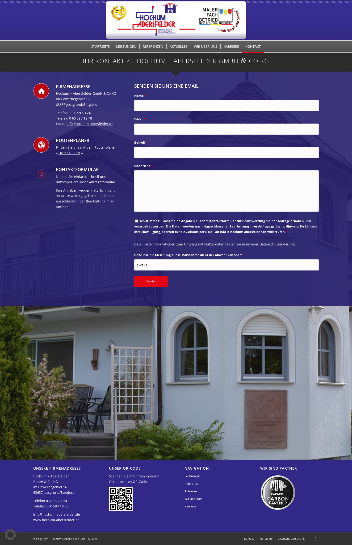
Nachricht (143, 166)
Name (140, 96)
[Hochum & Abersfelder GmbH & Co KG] (176, 20)
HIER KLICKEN (69, 153)
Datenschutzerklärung (277, 244)
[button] (10, 534)
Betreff (141, 142)
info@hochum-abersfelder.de (90, 123)
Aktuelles (190, 491)
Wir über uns (193, 499)
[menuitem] (100, 46)
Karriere (190, 506)
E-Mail (140, 119)
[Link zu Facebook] (315, 538)
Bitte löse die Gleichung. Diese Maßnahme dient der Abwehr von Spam (189, 255)
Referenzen (192, 483)
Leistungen (192, 476)
